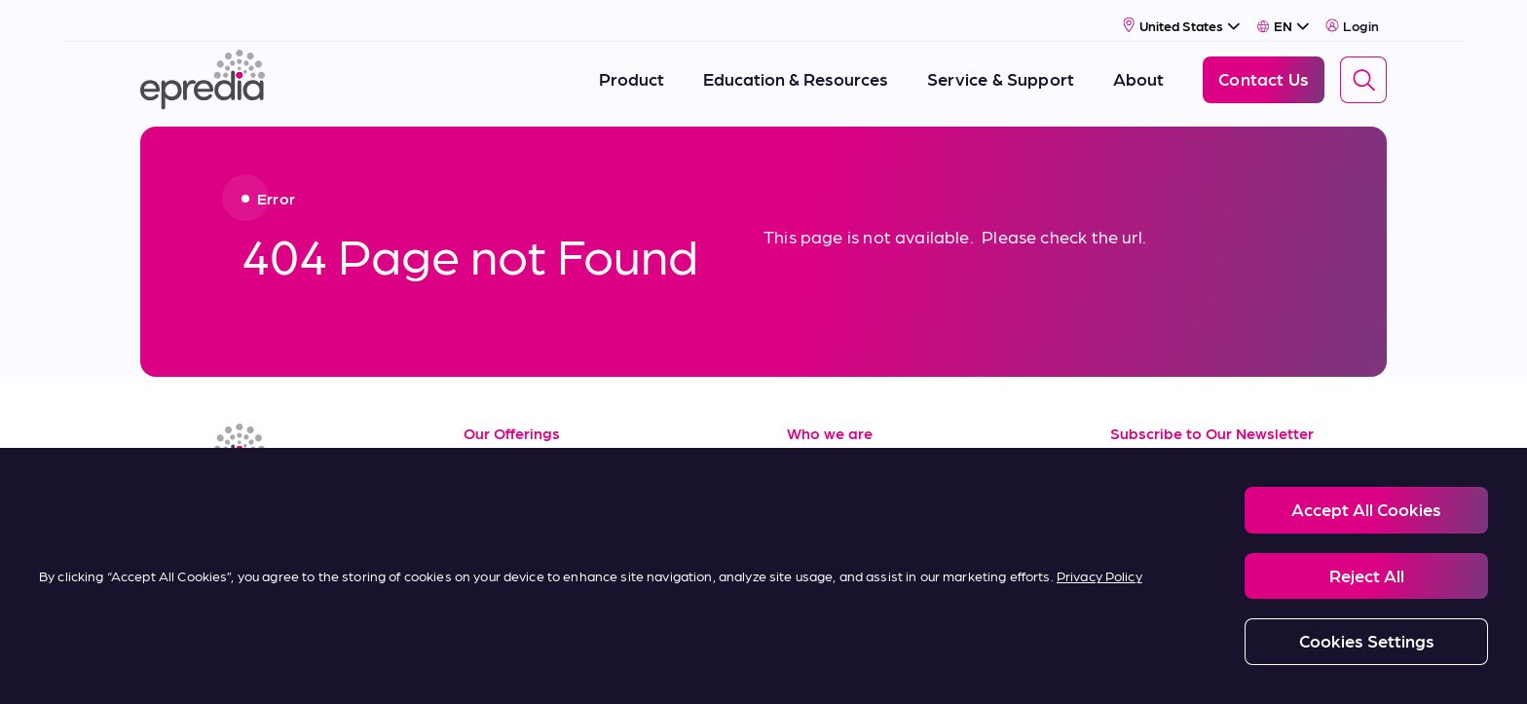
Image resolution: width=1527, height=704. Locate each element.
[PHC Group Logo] (172, 667)
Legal (331, 666)
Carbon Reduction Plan (999, 666)
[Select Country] (1181, 16)
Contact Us (832, 584)
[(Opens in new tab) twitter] (300, 508)
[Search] (1363, 71)
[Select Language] (1283, 16)
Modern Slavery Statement (635, 666)
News (809, 540)
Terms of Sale (518, 540)
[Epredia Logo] (202, 70)
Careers (818, 497)
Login (1352, 16)
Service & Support (535, 497)
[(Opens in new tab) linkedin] (159, 508)
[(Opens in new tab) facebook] (206, 508)
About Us (824, 453)
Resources (505, 453)
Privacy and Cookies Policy (455, 666)
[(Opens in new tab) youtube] (253, 508)
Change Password (1147, 666)
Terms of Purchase (538, 584)
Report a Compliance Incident (822, 666)
